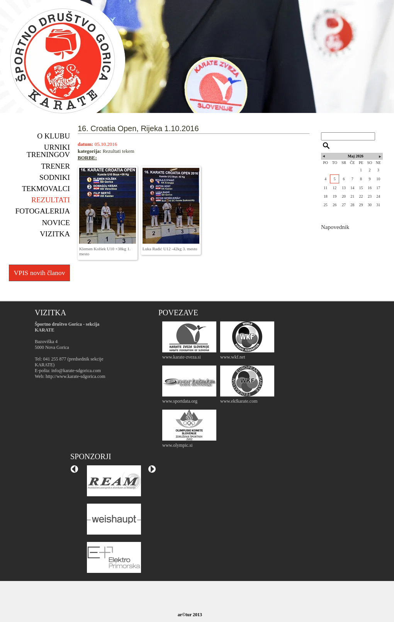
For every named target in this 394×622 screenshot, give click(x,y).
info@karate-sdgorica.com (76, 370)
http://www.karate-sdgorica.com (75, 376)
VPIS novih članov (39, 273)
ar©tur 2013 (190, 614)
